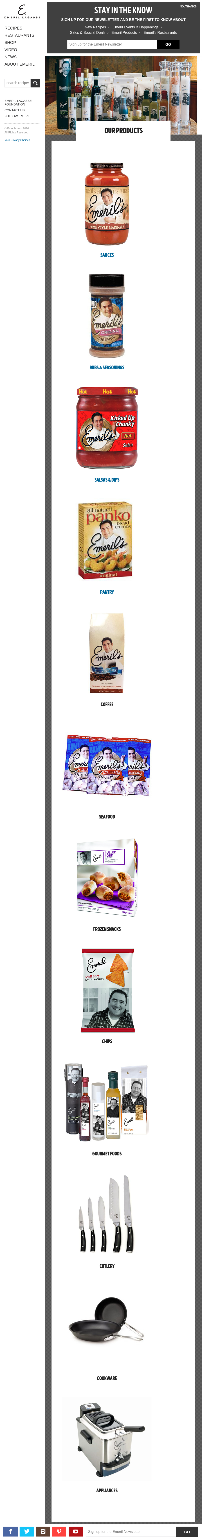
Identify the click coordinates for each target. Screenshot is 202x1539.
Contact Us (14, 110)
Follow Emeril (17, 116)
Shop (10, 42)
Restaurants (19, 35)
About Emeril (19, 64)
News (10, 57)
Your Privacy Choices (17, 140)
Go (187, 1532)
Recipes (13, 28)
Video (10, 50)
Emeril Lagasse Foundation (18, 102)
